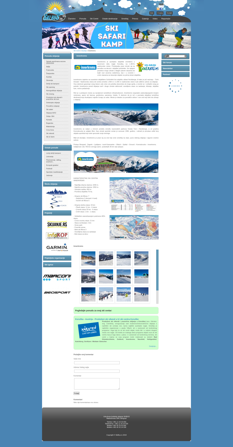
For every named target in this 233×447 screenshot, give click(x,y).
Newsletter (168, 68)
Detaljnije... (153, 346)
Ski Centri (77, 51)
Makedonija (50, 126)
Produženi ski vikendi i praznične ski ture (54, 98)
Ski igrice (49, 265)
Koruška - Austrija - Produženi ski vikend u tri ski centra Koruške (107, 319)
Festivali (49, 168)
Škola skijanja (51, 184)
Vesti (151, 13)
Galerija (145, 19)
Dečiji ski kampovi (52, 84)
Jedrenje (49, 175)
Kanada (49, 120)
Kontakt (169, 13)
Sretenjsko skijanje (53, 102)
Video (155, 19)
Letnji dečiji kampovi (53, 153)
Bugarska (49, 123)
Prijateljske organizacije (55, 258)
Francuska (50, 70)
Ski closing (50, 94)
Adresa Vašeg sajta (81, 367)
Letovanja (49, 156)
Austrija (49, 77)
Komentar (77, 376)
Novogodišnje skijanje (54, 90)
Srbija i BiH (50, 116)
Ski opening (50, 87)
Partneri (166, 74)
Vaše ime (77, 359)
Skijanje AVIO (51, 113)
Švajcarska (50, 73)
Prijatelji (48, 213)
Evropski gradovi (52, 165)
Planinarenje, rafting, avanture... (53, 161)
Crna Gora (50, 130)
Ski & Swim (50, 137)
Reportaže (165, 19)
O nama (160, 13)
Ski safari (49, 109)
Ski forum (167, 62)
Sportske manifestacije (54, 172)
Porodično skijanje (52, 106)
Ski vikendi (50, 133)
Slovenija (49, 80)
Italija (48, 66)
